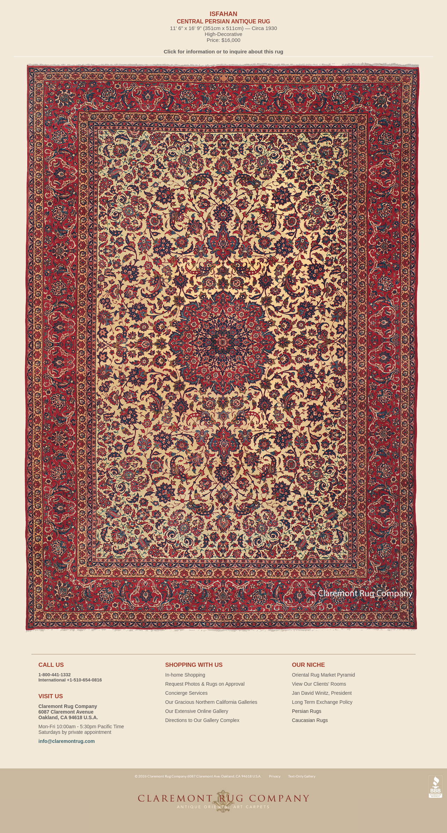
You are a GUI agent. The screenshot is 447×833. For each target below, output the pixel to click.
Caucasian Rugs (310, 720)
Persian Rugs (306, 711)
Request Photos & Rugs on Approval (204, 684)
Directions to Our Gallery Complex (202, 720)
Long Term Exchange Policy (322, 702)
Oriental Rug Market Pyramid (323, 675)
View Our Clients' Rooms (319, 684)
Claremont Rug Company (223, 805)
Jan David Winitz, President (322, 693)
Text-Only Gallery (301, 776)
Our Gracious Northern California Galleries (211, 702)
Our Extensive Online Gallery (196, 711)
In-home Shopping (185, 675)
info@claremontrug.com (66, 741)
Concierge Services (186, 693)
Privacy (274, 776)
